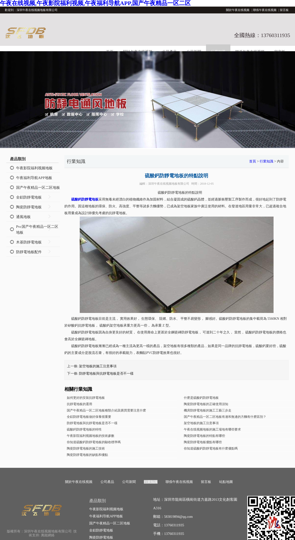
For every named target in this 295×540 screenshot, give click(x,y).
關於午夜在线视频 (237, 10)
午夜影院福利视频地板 (34, 168)
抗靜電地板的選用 (79, 404)
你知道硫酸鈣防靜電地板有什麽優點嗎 (211, 448)
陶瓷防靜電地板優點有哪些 (203, 442)
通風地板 (23, 217)
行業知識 (266, 161)
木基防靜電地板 (29, 242)
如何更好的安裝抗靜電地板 (86, 398)
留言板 (284, 10)
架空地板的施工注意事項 (98, 366)
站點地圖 (226, 482)
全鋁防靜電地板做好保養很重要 (89, 417)
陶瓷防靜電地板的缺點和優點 (87, 455)
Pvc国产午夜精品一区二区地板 (37, 229)
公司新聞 (129, 482)
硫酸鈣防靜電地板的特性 (84, 429)
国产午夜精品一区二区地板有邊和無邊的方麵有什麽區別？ (225, 417)
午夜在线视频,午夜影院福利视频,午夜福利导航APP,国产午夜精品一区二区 (95, 3)
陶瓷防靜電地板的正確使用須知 (206, 404)
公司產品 (107, 482)
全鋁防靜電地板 (29, 197)
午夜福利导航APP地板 (34, 178)
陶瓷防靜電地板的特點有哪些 (204, 436)
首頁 (252, 161)
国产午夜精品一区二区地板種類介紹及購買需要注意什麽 (106, 410)
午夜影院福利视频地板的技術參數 (90, 436)
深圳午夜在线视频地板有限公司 (168, 183)
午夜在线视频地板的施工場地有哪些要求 (212, 429)
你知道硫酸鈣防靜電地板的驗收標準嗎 (94, 442)
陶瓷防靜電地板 (29, 207)
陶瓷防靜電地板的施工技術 (86, 448)
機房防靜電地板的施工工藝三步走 (207, 410)
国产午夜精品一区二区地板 (38, 188)
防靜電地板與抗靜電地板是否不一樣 (106, 373)
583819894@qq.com (178, 517)
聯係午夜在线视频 (264, 10)
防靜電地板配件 (29, 252)
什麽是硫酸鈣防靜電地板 (201, 398)
